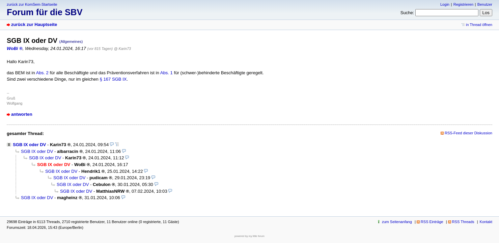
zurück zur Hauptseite (34, 24)
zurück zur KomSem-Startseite (32, 4)
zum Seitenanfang (397, 222)
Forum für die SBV (45, 12)
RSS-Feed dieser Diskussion (468, 133)
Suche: (407, 12)
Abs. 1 (166, 72)
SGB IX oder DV (29, 144)
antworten (21, 114)
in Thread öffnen (479, 25)
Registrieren (463, 4)
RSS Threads (463, 222)
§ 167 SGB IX (113, 79)
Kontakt (486, 222)
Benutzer (484, 4)
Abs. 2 (42, 72)
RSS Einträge (432, 222)
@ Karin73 (122, 49)
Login (444, 4)
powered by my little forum (249, 236)
